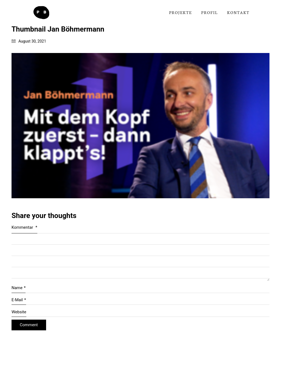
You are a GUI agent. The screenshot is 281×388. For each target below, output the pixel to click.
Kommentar (24, 227)
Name (19, 288)
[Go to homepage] (41, 12)
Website (19, 311)
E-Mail (19, 300)
